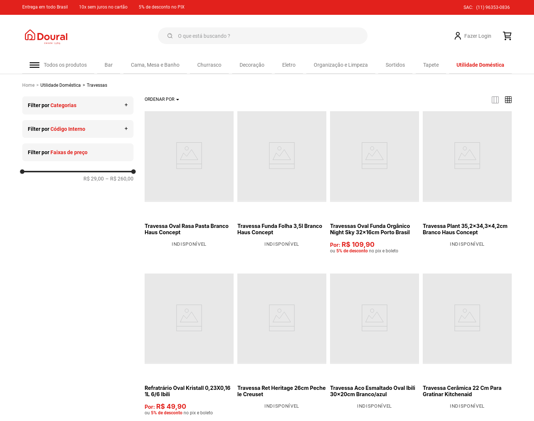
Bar (109, 65)
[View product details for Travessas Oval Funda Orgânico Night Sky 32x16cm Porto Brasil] (374, 184)
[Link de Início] (31, 86)
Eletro (289, 65)
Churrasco (209, 65)
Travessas (97, 86)
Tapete (431, 65)
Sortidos (395, 65)
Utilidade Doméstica (60, 86)
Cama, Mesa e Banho (155, 65)
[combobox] (262, 35)
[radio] (495, 101)
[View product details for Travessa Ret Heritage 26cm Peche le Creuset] (281, 343)
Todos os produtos (65, 65)
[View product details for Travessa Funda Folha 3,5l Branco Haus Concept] (281, 181)
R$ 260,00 (119, 180)
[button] (78, 106)
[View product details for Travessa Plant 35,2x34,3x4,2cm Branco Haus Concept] (467, 181)
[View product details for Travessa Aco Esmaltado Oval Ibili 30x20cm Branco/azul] (374, 343)
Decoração (252, 65)
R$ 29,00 (93, 180)
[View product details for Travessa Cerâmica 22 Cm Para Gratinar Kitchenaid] (467, 343)
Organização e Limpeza (341, 65)
